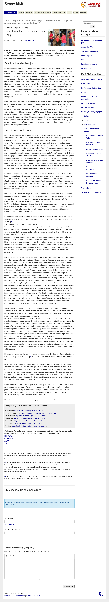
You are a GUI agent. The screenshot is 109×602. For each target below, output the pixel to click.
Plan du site (8, 596)
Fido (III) (84, 60)
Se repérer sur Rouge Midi (91, 192)
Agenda (21, 12)
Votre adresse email (12, 529)
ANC (6, 444)
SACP (6, 441)
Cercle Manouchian (59, 12)
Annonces (29, 12)
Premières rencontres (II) (90, 64)
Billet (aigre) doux (88, 107)
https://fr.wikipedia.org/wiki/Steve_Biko (28, 418)
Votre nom (8, 518)
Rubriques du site (10, 12)
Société (86, 120)
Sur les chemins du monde (53, 21)
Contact (29, 596)
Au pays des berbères (94, 149)
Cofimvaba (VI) (87, 47)
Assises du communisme (43, 12)
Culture (86, 116)
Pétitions (83, 12)
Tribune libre (86, 188)
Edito (69, 12)
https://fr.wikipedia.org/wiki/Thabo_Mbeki (29, 421)
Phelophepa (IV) (87, 56)
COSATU (7, 438)
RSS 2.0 (36, 596)
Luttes (83, 92)
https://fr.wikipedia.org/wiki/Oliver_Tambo (31, 416)
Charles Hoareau (28, 40)
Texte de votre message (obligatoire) (19, 548)
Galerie (75, 12)
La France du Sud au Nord (91, 88)
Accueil (6, 21)
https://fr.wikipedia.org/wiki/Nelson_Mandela (27, 426)
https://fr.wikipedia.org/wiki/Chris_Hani (28, 411)
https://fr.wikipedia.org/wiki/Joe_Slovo (26, 423)
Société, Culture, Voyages (33, 21)
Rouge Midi (13, 3)
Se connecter (9, 524)
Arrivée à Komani (87, 68)
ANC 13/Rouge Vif (88, 103)
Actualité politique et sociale (91, 79)
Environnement (89, 124)
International (86, 84)
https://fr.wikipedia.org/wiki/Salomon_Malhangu (38, 413)
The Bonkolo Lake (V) (89, 51)
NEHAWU (8, 436)
